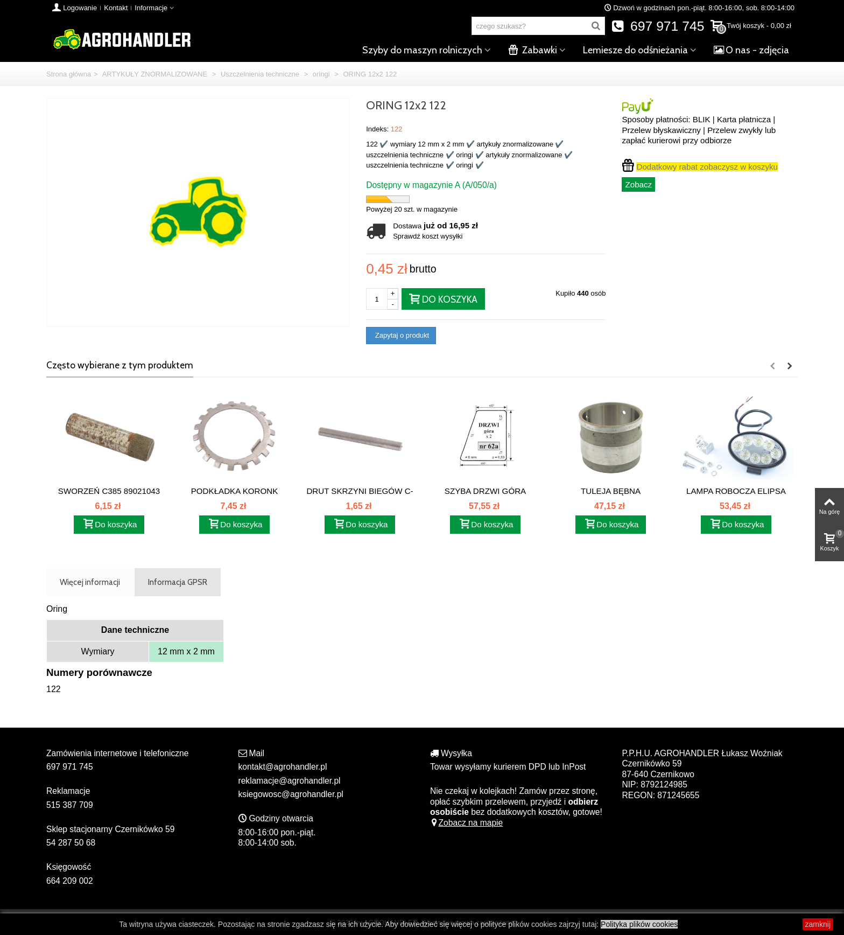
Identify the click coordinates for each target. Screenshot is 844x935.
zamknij (818, 924)
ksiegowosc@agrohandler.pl (290, 794)
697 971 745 (658, 26)
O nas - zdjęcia (751, 50)
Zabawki (532, 50)
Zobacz (638, 184)
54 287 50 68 (70, 842)
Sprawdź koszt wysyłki (427, 236)
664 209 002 (69, 880)
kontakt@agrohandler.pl (282, 766)
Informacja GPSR (177, 582)
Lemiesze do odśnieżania (635, 50)
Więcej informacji (90, 582)
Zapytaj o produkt (401, 335)
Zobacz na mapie (466, 822)
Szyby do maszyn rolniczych (422, 50)
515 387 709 (69, 805)
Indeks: (377, 129)
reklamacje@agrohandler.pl (289, 780)
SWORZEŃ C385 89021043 (109, 491)
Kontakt (116, 8)
